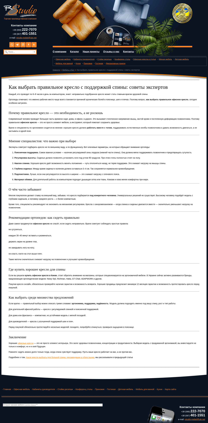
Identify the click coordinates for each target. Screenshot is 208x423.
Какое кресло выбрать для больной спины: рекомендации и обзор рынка (60, 357)
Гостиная (99, 63)
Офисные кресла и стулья (144, 59)
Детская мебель (182, 59)
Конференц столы (122, 59)
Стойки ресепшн (104, 59)
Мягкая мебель (165, 59)
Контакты (128, 51)
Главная (7, 389)
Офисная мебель (63, 59)
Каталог (74, 51)
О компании (59, 51)
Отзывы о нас (111, 51)
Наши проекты (91, 51)
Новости (56, 70)
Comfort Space (30, 405)
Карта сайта (170, 389)
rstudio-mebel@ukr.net (26, 38)
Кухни (78, 63)
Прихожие (88, 63)
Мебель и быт (68, 70)
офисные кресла (25, 343)
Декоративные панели (115, 63)
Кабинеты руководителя (84, 59)
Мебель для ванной (64, 63)
